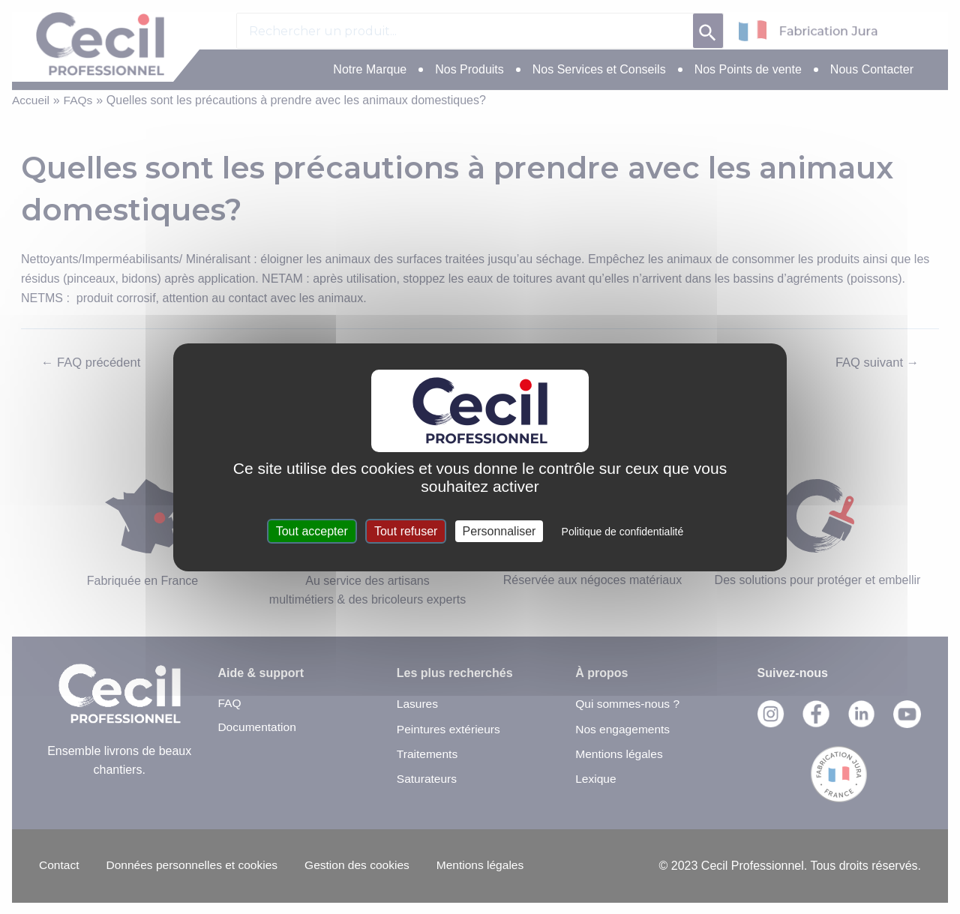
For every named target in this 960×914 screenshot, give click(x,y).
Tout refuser (405, 531)
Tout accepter (312, 531)
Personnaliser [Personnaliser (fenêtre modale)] (499, 531)
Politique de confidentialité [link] (623, 532)
